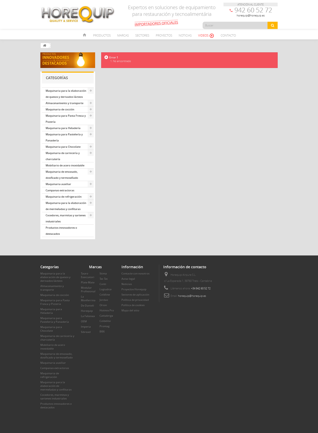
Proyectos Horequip (133, 289)
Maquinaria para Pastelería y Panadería (64, 137)
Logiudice (106, 289)
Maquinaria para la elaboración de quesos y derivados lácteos (66, 94)
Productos (102, 35)
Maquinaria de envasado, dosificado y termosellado (62, 175)
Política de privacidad (135, 300)
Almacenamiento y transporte (64, 103)
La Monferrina (88, 298)
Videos (206, 35)
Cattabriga (106, 316)
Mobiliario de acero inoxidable (65, 165)
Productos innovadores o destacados (61, 231)
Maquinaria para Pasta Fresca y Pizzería (66, 119)
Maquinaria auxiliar (58, 184)
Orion (103, 305)
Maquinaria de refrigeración (64, 196)
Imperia (86, 327)
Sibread (86, 332)
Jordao (104, 300)
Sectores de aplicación (135, 294)
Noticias (185, 35)
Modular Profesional (88, 289)
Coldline (105, 294)
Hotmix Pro (107, 310)
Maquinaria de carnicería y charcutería (63, 156)
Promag (105, 326)
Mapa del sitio (130, 310)
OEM (84, 321)
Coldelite (105, 321)
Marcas (123, 35)
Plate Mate (88, 282)
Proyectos (164, 35)
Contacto (228, 35)
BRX (102, 331)
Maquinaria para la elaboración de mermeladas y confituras (66, 206)
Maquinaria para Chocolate (63, 147)
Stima (103, 273)
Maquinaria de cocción (60, 109)
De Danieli (87, 305)
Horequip (87, 311)
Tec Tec (104, 279)
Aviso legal (128, 279)
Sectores (142, 35)
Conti (103, 284)
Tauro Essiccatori (87, 275)
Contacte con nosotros (135, 273)
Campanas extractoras (60, 190)
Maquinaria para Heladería (63, 128)
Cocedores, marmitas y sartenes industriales (66, 218)
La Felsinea (88, 316)
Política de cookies (133, 305)
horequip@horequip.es (192, 296)
